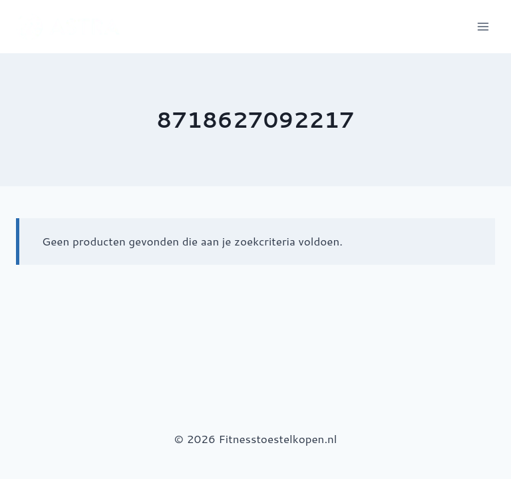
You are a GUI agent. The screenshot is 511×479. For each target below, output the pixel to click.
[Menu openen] (482, 26)
